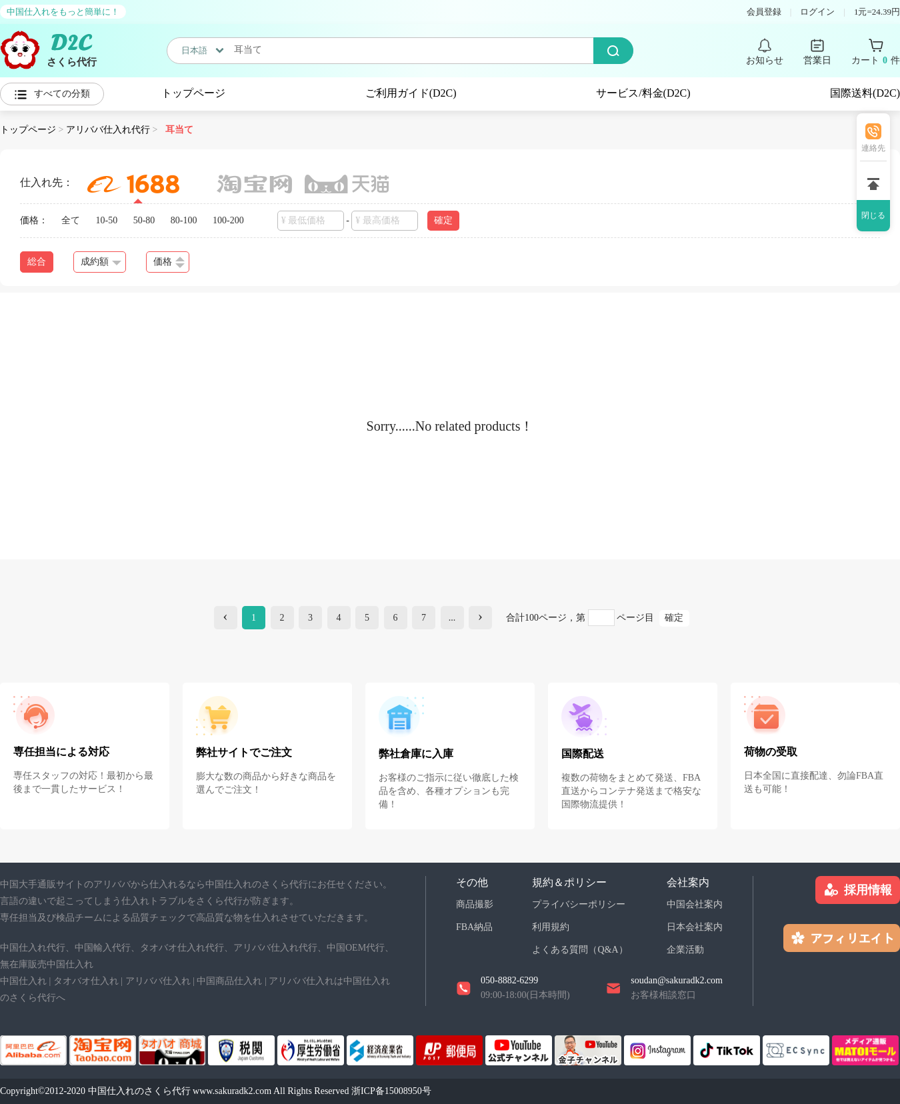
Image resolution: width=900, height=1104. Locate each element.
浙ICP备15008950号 (391, 1091)
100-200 (228, 220)
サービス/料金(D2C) (643, 93)
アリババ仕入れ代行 (108, 130)
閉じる (873, 215)
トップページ (193, 93)
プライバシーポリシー (578, 904)
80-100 (184, 220)
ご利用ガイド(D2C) (411, 93)
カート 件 (875, 60)
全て (70, 220)
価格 (169, 262)
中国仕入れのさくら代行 (139, 1091)
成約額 (101, 262)
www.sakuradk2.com (232, 1091)
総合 (36, 262)
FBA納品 (474, 927)
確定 (443, 220)
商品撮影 (474, 904)
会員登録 (764, 12)
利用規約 (550, 927)
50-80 (144, 220)
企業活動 (685, 950)
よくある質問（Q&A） (579, 950)
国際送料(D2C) (865, 93)
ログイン (817, 12)
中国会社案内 (695, 904)
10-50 (107, 220)
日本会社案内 (695, 927)
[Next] (480, 617)
